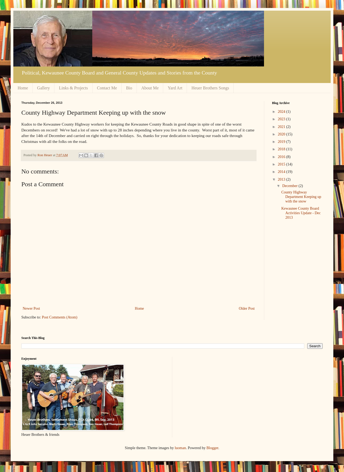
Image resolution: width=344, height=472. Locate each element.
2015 (282, 164)
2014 (282, 172)
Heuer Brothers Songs (210, 88)
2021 (282, 127)
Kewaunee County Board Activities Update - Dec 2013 (301, 213)
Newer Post (31, 308)
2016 (282, 157)
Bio (129, 88)
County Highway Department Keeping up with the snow (301, 196)
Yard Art (175, 88)
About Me (150, 88)
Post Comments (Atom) (59, 317)
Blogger (212, 448)
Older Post (247, 308)
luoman (180, 448)
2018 (282, 149)
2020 (282, 134)
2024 (282, 112)
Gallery (43, 88)
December (290, 186)
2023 (282, 119)
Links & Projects (73, 88)
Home (23, 88)
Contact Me (107, 88)
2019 (282, 142)
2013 (282, 179)
